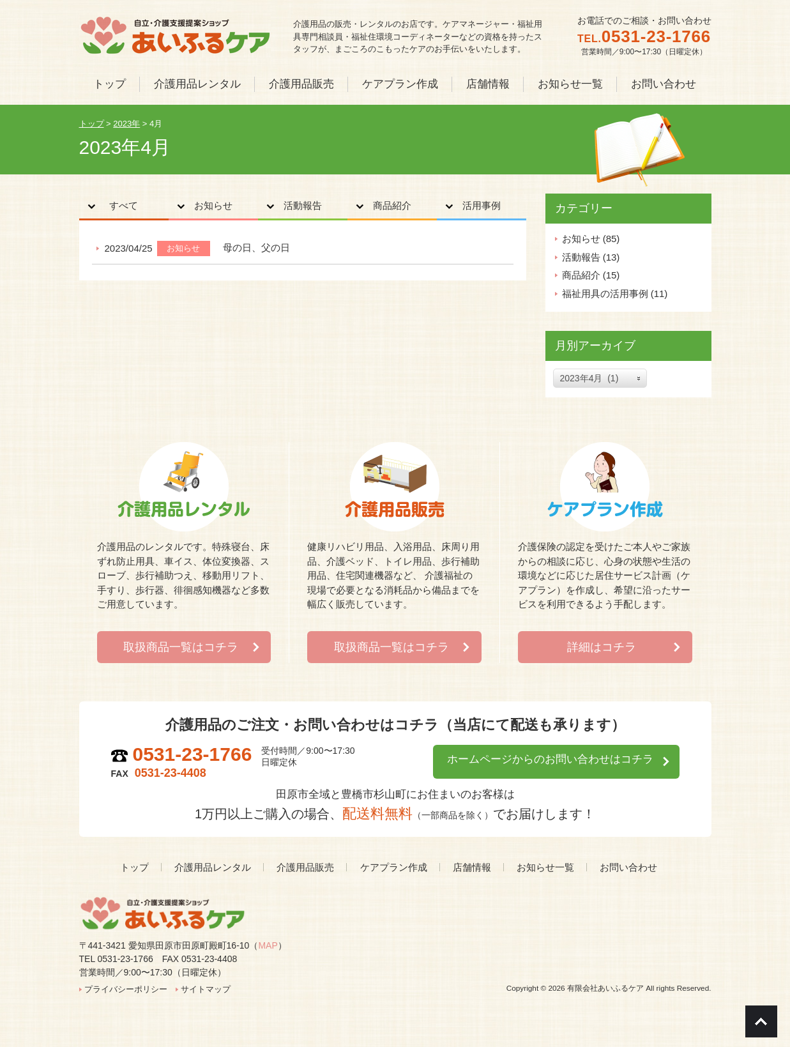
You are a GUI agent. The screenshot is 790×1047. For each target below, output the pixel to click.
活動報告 (302, 206)
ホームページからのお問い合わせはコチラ (541, 759)
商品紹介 (392, 206)
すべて (124, 206)
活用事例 (481, 206)
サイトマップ (206, 989)
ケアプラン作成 (393, 867)
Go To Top (761, 1021)
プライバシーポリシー (125, 989)
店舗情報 (472, 867)
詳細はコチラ (601, 647)
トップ (134, 867)
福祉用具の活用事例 (605, 293)
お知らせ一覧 (545, 867)
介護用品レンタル (212, 867)
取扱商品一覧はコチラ (180, 647)
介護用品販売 (305, 867)
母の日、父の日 (256, 248)
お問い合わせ (628, 867)
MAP (267, 945)
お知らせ (213, 206)
